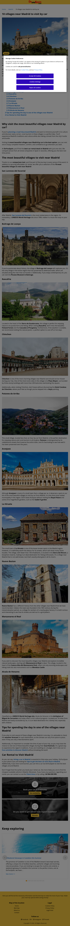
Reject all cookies (35, 88)
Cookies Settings (35, 82)
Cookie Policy (25, 70)
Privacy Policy (38, 70)
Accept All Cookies (35, 76)
